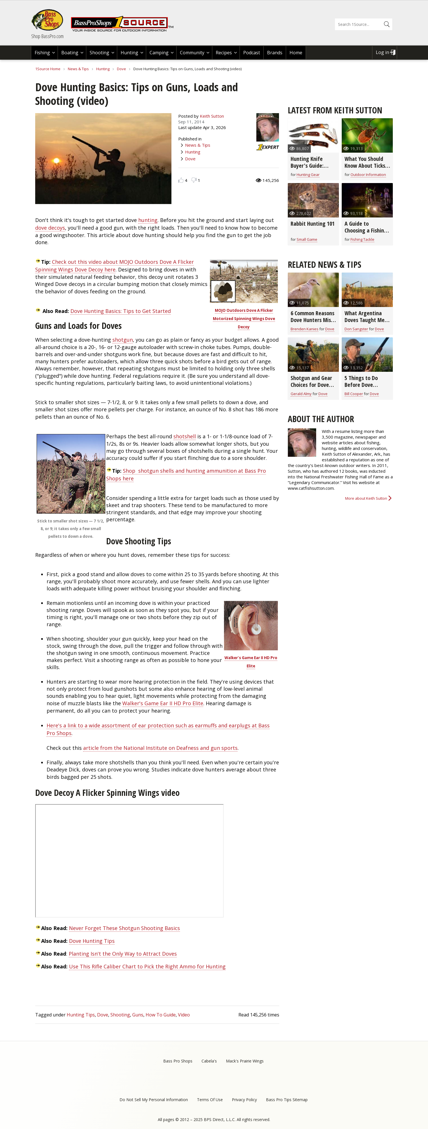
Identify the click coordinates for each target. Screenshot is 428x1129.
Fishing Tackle (362, 239)
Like (181, 180)
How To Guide (161, 1015)
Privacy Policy (244, 1099)
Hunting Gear (308, 174)
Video (184, 1015)
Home (295, 52)
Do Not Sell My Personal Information (153, 1099)
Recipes (224, 52)
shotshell (184, 436)
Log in (382, 52)
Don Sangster (356, 328)
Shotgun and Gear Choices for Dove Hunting (311, 384)
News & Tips (78, 68)
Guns (137, 1015)
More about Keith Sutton (366, 498)
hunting (148, 220)
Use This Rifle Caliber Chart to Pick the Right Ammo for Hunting (147, 966)
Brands (274, 52)
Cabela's (209, 1061)
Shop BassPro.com (47, 36)
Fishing (42, 52)
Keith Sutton (212, 116)
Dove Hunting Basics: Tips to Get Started (120, 311)
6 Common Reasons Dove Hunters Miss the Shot (312, 320)
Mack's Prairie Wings (245, 1061)
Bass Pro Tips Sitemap (287, 1099)
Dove (121, 68)
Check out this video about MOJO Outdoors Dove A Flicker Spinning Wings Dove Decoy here (114, 265)
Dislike (194, 180)
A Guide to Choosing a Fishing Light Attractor (366, 230)
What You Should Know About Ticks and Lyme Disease (365, 165)
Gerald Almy (301, 393)
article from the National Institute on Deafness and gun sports (160, 747)
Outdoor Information (368, 174)
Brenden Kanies (304, 328)
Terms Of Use (210, 1099)
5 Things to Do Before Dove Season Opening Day (363, 388)
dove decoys (50, 227)
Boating (69, 52)
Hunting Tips (81, 1015)
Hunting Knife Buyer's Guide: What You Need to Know (311, 169)
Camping (159, 52)
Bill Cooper (354, 393)
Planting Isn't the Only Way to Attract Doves (123, 953)
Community (192, 52)
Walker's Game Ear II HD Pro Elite (162, 703)
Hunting (129, 52)
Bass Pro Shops (177, 1061)
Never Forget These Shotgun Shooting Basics (124, 928)
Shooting (99, 52)
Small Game (307, 239)
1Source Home (47, 68)
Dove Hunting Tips (92, 940)
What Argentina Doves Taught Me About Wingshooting (365, 323)
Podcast (251, 52)
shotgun (122, 339)
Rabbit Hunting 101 (313, 223)
